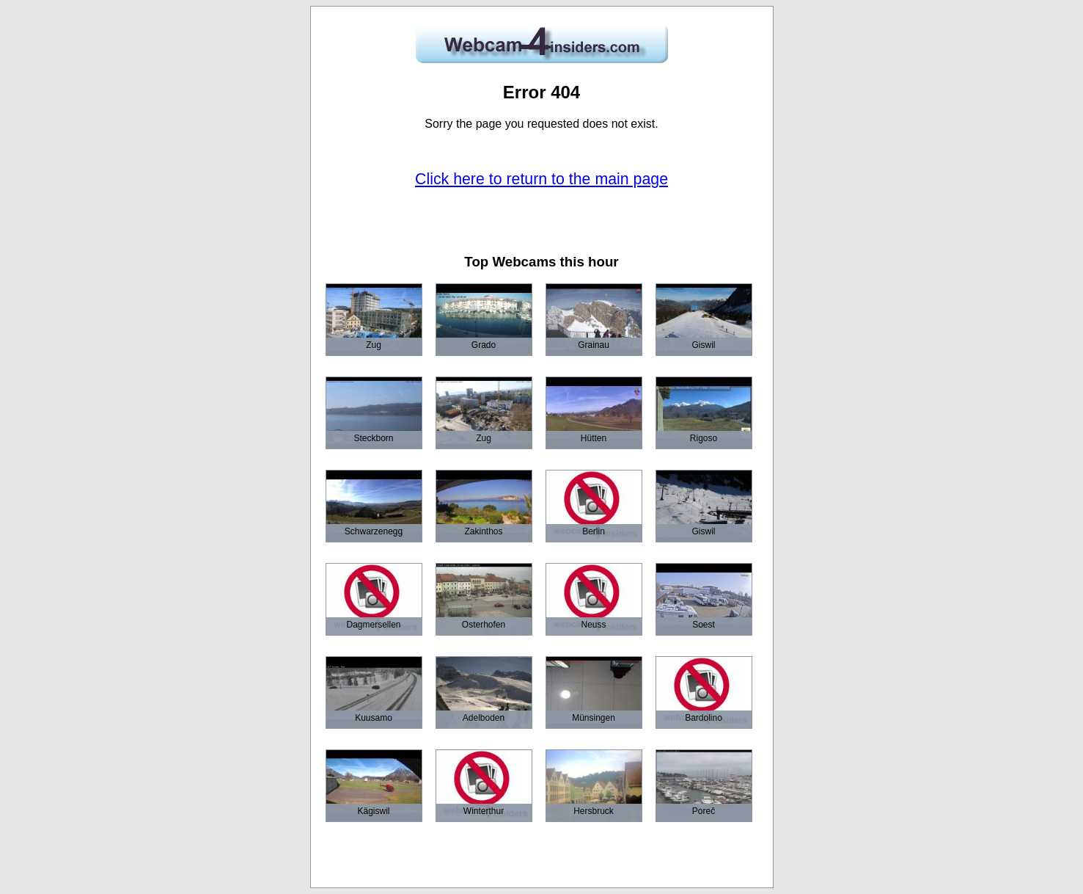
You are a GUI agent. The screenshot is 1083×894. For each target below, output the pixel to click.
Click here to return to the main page (541, 179)
